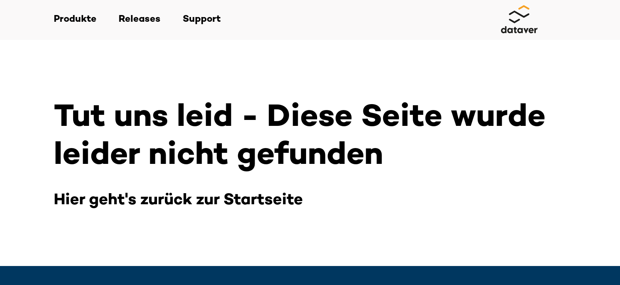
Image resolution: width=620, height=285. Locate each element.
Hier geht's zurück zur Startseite (178, 200)
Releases (140, 20)
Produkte (75, 20)
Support (202, 20)
